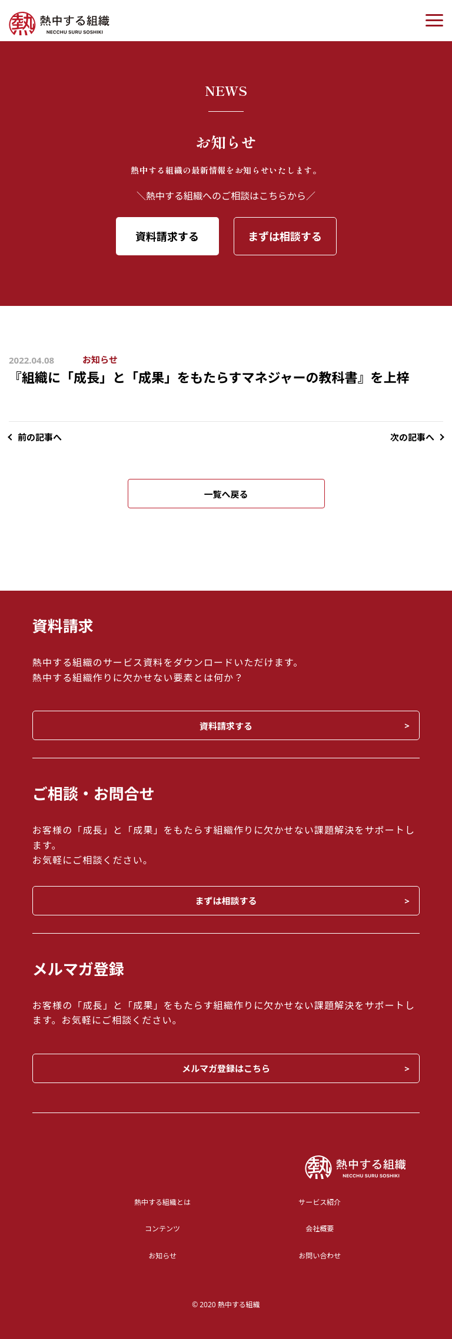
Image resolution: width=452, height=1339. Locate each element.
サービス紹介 (319, 1202)
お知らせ (100, 359)
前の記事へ (40, 437)
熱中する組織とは (162, 1202)
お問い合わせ (319, 1256)
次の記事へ (412, 437)
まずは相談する (285, 236)
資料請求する (167, 236)
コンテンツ (162, 1229)
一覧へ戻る (226, 494)
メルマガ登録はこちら (226, 1068)
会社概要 (319, 1229)
